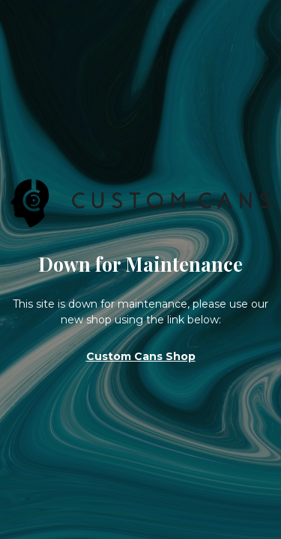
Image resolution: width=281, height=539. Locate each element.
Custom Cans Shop (141, 356)
